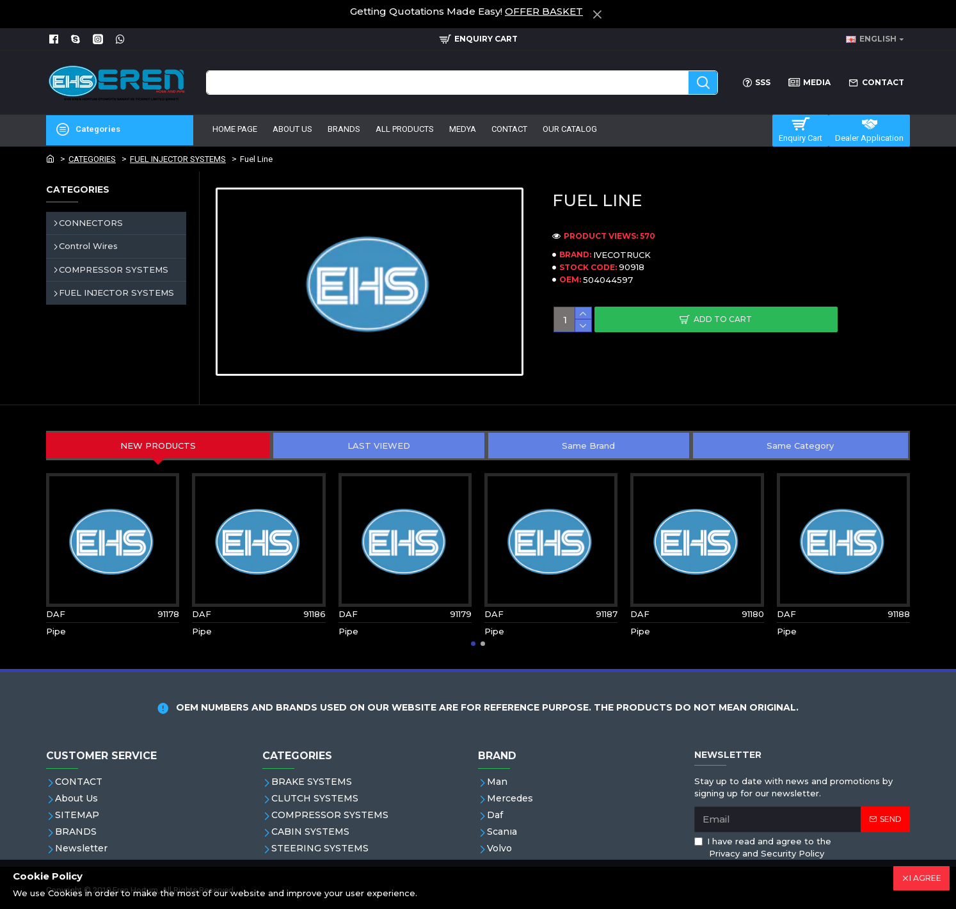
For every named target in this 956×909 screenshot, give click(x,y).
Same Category (800, 445)
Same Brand (588, 445)
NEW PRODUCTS (158, 445)
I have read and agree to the (762, 848)
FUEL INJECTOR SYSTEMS (178, 159)
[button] (473, 643)
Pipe (56, 631)
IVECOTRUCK (622, 255)
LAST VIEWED (378, 445)
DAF (55, 614)
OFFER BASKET (544, 11)
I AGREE (925, 878)
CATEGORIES (92, 159)
